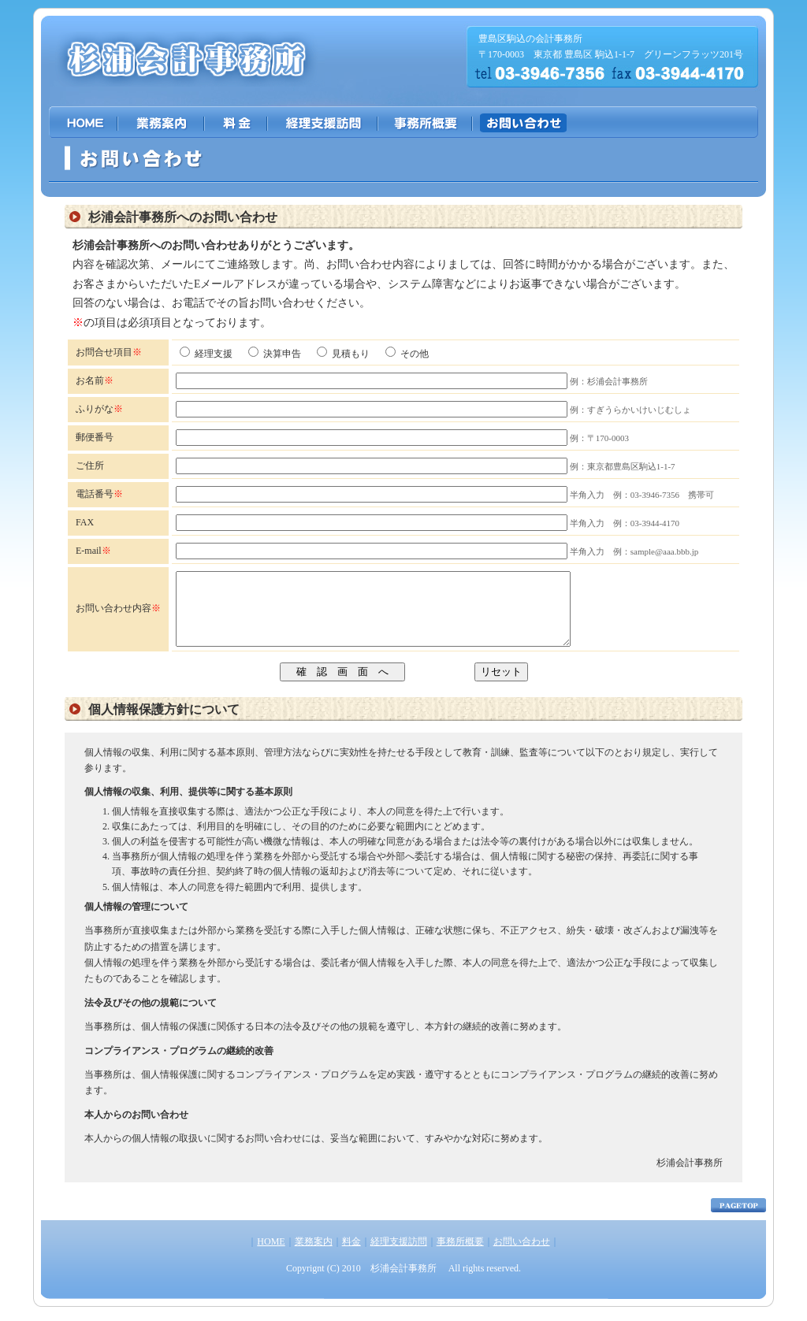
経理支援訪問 (398, 1255)
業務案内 (314, 1255)
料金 (351, 1255)
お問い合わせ (521, 1255)
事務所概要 (460, 1255)
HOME (270, 1255)
